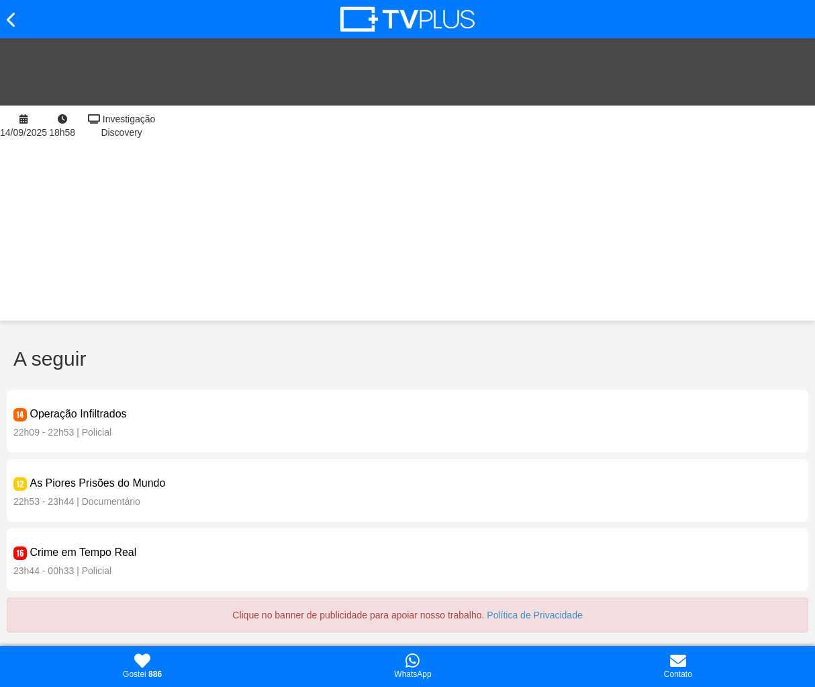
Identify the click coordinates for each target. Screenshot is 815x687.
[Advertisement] (490, 213)
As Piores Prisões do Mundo (97, 483)
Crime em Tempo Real (83, 552)
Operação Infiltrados (78, 413)
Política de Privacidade (534, 615)
